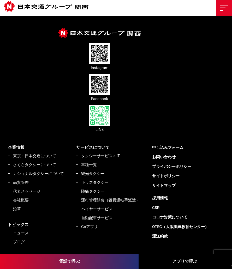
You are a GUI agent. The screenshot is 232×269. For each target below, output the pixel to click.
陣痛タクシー (93, 191)
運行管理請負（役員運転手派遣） (110, 200)
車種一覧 (89, 164)
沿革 (17, 209)
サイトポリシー (166, 176)
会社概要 (21, 200)
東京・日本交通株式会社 (48, 6)
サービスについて (93, 147)
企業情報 (16, 147)
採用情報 (160, 198)
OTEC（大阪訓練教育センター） (180, 226)
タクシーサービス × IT (100, 156)
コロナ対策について (169, 217)
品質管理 (21, 182)
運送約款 (160, 236)
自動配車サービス (96, 218)
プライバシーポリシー (171, 166)
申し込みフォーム (167, 147)
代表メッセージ (26, 191)
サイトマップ (164, 185)
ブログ (19, 242)
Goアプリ (89, 226)
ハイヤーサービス (96, 209)
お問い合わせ (164, 157)
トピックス (18, 224)
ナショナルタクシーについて (38, 173)
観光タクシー (93, 173)
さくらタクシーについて (34, 164)
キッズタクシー (95, 182)
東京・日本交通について (34, 156)
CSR (156, 207)
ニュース (21, 233)
